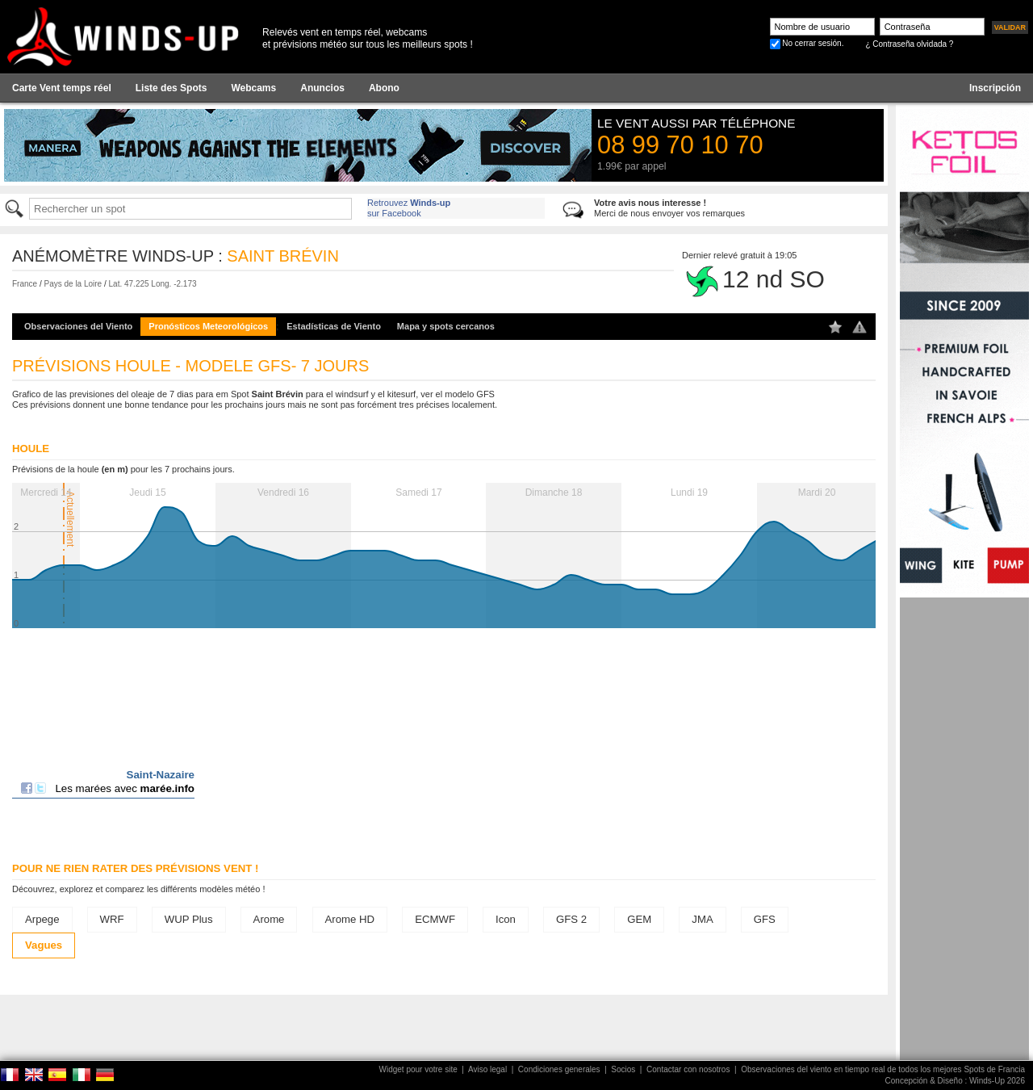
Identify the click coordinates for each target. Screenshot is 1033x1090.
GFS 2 (571, 919)
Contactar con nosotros (688, 1069)
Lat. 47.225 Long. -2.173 (153, 283)
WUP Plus (189, 919)
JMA (702, 919)
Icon (506, 919)
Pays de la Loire (73, 283)
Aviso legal (487, 1069)
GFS (765, 919)
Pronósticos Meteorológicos (208, 326)
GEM (639, 919)
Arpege (42, 919)
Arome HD (350, 919)
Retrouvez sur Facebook (408, 208)
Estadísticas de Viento (333, 326)
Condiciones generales (559, 1069)
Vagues (43, 945)
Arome (269, 919)
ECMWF (435, 919)
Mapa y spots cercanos (446, 326)
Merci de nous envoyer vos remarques (669, 208)
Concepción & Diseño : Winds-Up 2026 (955, 1080)
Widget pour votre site (418, 1069)
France (24, 283)
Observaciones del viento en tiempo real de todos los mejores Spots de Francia (883, 1069)
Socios (623, 1069)
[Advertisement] (964, 839)
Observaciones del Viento (78, 326)
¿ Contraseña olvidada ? (909, 44)
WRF (112, 919)
